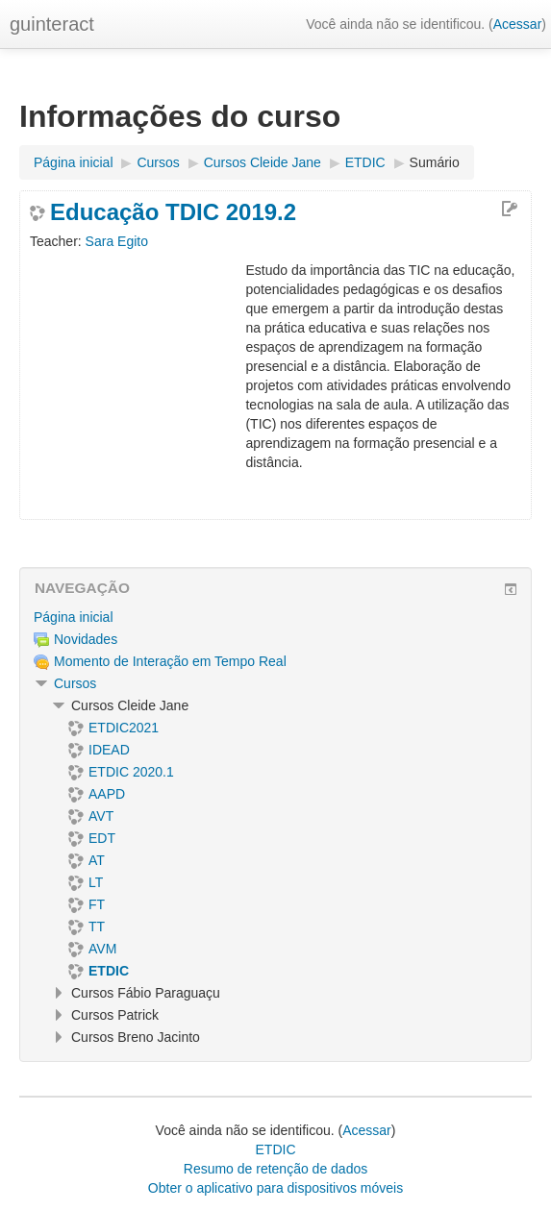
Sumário (435, 162)
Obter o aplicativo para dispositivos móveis (275, 1188)
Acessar (517, 24)
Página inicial (73, 617)
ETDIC (276, 1149)
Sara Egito (117, 241)
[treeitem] (275, 617)
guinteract (52, 24)
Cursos (75, 683)
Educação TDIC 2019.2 (173, 212)
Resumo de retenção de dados (275, 1168)
